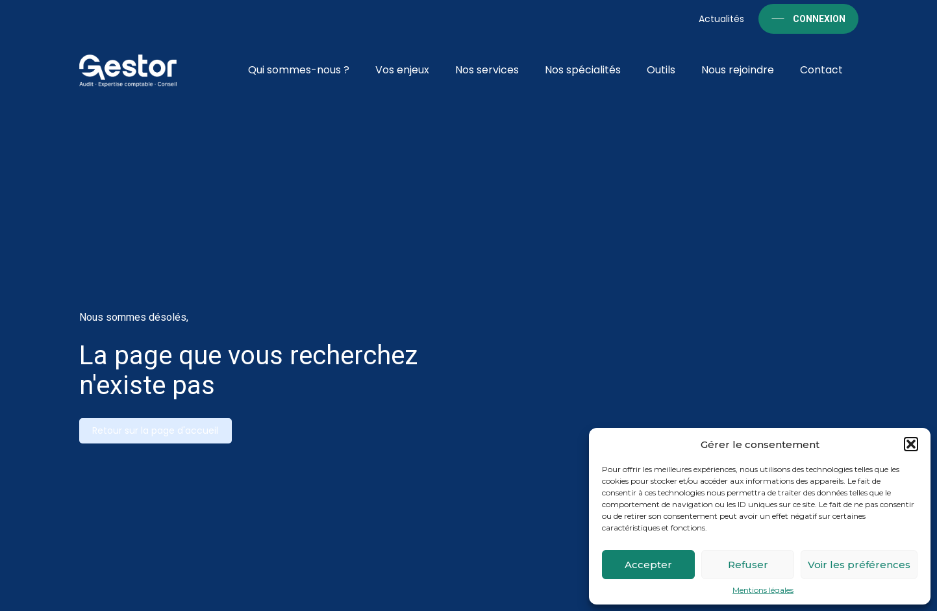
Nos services (487, 69)
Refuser (748, 564)
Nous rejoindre (737, 69)
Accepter (648, 564)
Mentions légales (762, 590)
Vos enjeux (402, 69)
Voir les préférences (859, 564)
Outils (661, 69)
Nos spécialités (583, 69)
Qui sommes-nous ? (298, 69)
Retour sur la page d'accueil (155, 430)
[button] (911, 444)
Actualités (721, 18)
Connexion (819, 19)
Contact (821, 69)
